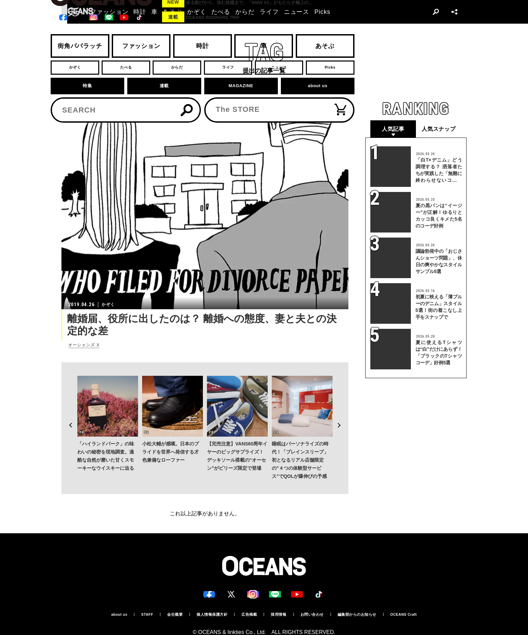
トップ (67, 108)
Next (343, 406)
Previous (67, 406)
